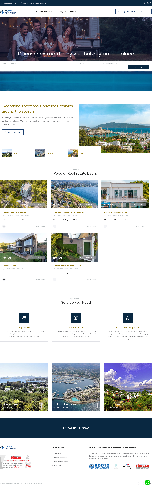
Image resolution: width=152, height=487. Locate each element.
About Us (57, 454)
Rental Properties (60, 458)
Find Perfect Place (61, 462)
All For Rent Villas (13, 132)
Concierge (60, 11)
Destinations (30, 11)
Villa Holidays (45, 11)
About (71, 11)
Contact (57, 465)
